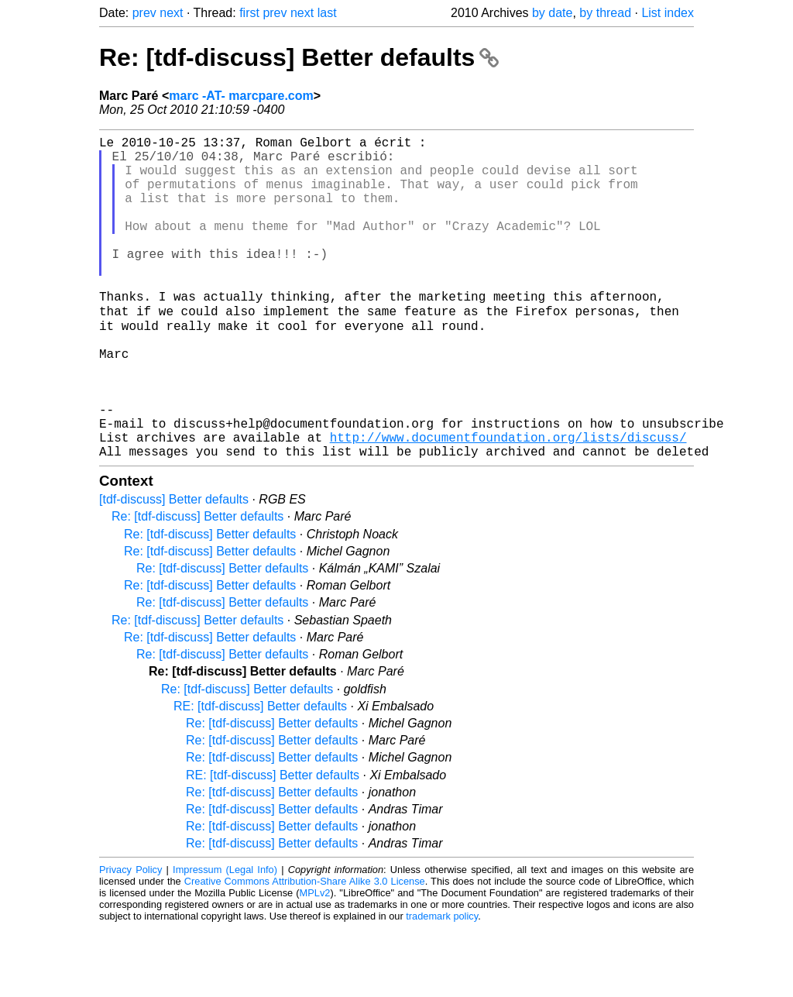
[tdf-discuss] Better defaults (174, 568)
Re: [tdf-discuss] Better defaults (299, 57)
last (327, 12)
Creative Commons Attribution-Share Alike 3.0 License (304, 950)
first (249, 12)
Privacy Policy (130, 938)
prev (144, 12)
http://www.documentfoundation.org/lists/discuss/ (508, 502)
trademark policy (442, 985)
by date (552, 12)
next (171, 12)
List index (667, 12)
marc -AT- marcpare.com (241, 95)
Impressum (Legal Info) (225, 938)
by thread (605, 12)
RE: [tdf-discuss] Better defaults (260, 775)
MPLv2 (315, 962)
